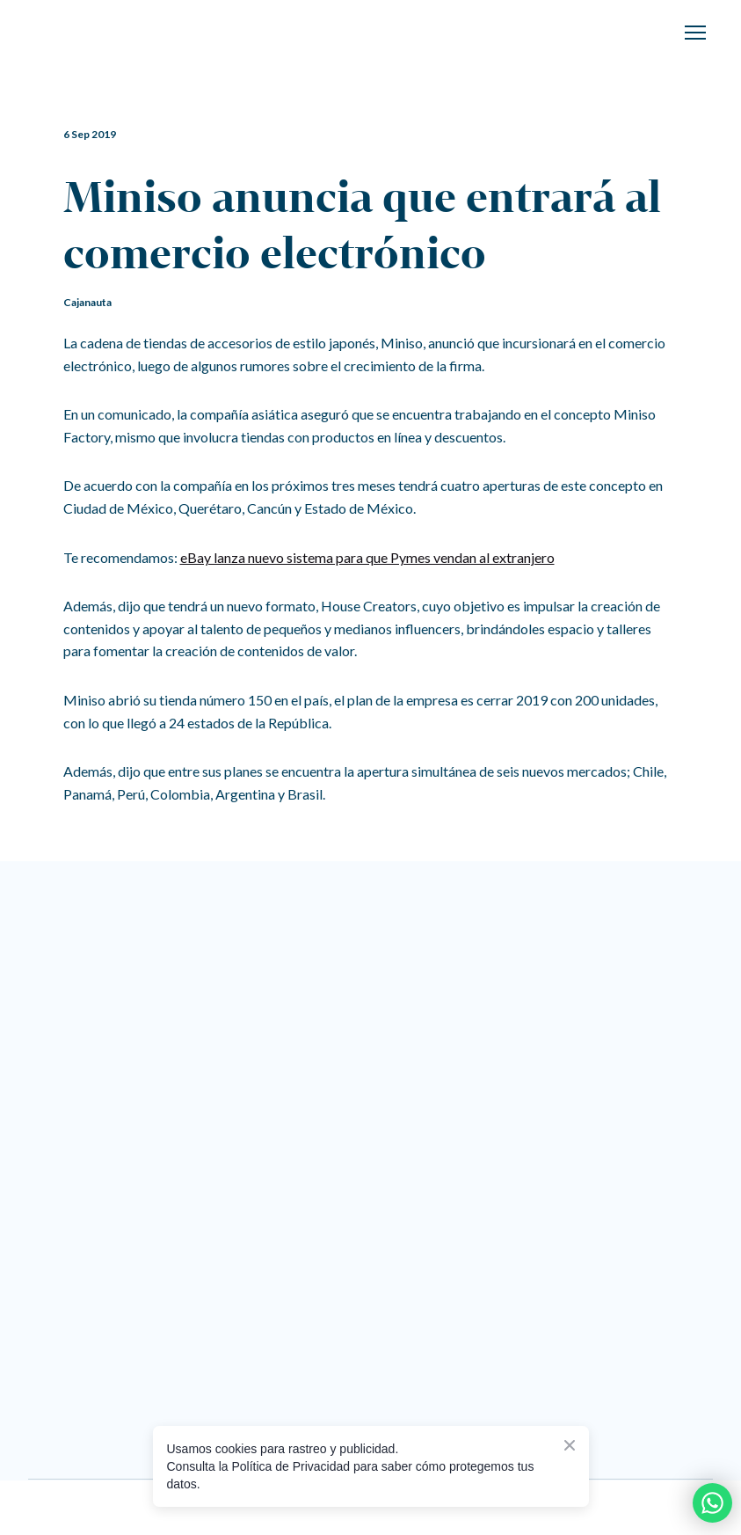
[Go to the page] (474, 928)
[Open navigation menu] (695, 32)
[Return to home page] (99, 32)
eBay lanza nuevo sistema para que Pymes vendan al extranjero (367, 557)
